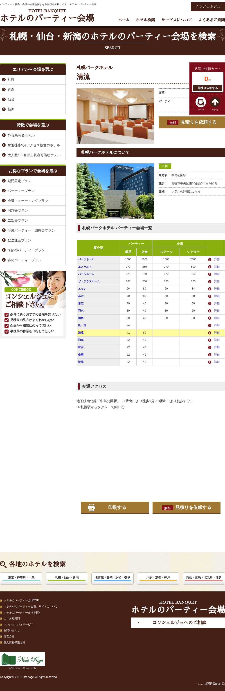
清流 (80, 332)
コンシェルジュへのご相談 (179, 622)
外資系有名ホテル (21, 135)
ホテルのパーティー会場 (47, 16)
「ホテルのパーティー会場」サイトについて (31, 606)
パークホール (86, 259)
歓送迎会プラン (19, 240)
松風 (80, 361)
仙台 (11, 99)
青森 (11, 89)
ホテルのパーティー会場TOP (21, 600)
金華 (80, 354)
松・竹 (82, 325)
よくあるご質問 (211, 20)
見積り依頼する (208, 88)
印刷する (117, 507)
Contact (201, 110)
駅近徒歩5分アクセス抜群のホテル (34, 145)
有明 (80, 347)
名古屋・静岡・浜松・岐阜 (112, 577)
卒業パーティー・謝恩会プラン (31, 230)
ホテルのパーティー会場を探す (22, 612)
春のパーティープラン (24, 260)
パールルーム (86, 274)
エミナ (82, 288)
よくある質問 (12, 618)
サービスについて (176, 20)
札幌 (165, 166)
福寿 (80, 318)
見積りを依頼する (192, 122)
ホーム (124, 20)
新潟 (11, 109)
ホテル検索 (145, 20)
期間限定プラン (19, 181)
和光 (80, 339)
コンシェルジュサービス (18, 624)
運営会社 (9, 636)
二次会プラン (18, 220)
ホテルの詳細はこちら (186, 191)
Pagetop (215, 110)
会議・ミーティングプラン (28, 201)
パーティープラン (21, 191)
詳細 (217, 259)
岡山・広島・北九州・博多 (203, 577)
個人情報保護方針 (14, 642)
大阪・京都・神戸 (158, 577)
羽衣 (80, 310)
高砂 (80, 296)
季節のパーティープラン (26, 250)
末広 (80, 303)
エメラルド (85, 266)
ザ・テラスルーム (89, 281)
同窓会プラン (18, 210)
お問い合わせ (12, 630)
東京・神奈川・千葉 (21, 577)
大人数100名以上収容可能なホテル (34, 155)
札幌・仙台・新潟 (67, 577)
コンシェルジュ (207, 6)
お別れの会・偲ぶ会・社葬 (22, 660)
